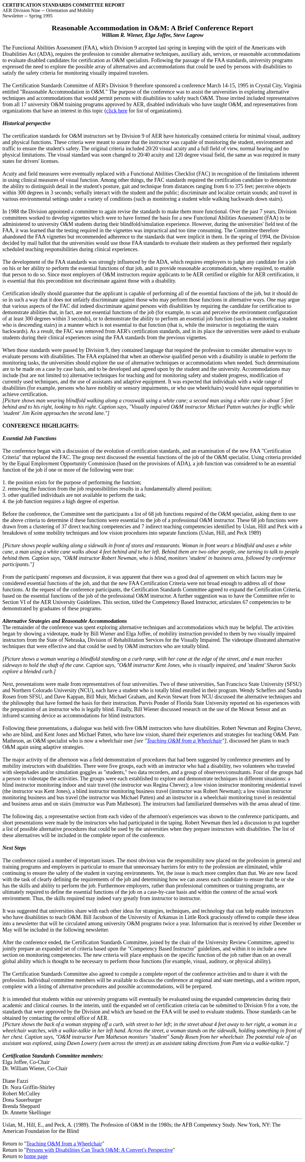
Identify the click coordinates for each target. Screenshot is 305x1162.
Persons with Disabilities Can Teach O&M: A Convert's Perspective (99, 1150)
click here (116, 111)
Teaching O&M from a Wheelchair (184, 741)
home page (35, 1156)
